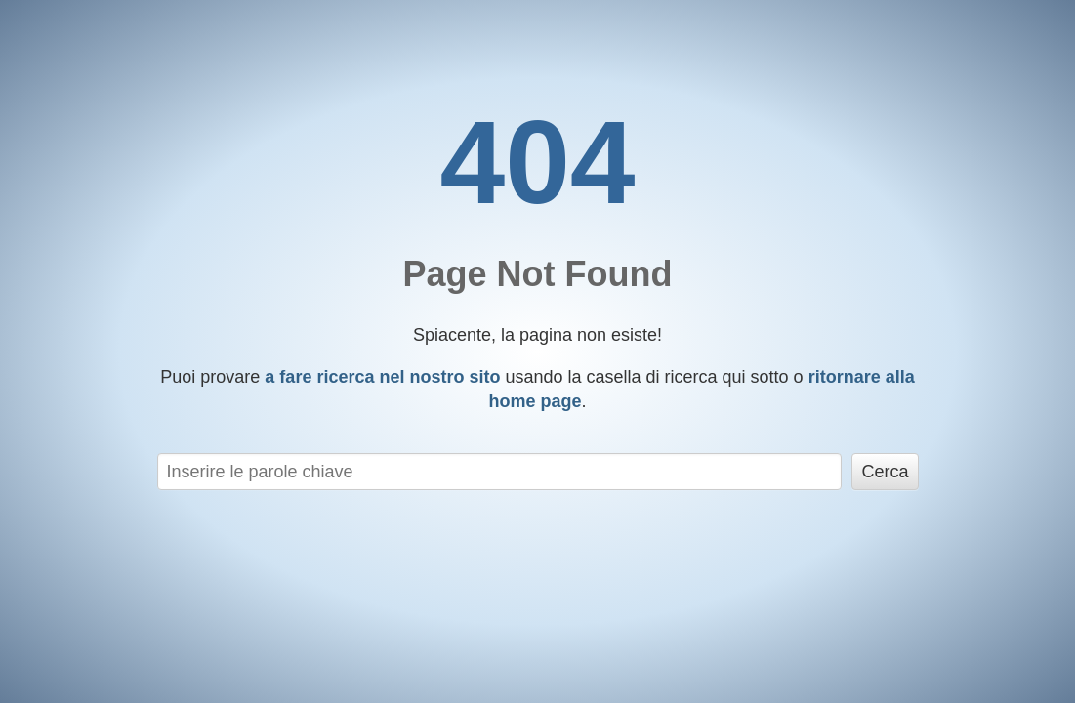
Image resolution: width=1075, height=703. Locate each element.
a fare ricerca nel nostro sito (382, 377)
